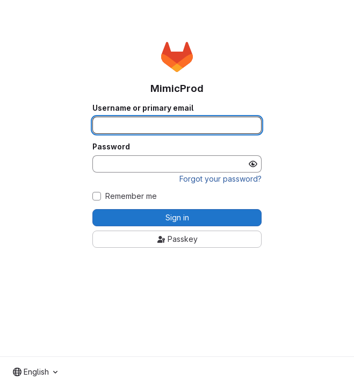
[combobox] (35, 372)
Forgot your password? (220, 178)
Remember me (131, 196)
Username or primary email (142, 108)
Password (111, 146)
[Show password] (253, 164)
